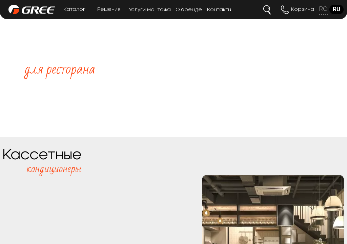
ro (323, 9)
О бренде (189, 9)
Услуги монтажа (150, 9)
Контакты (219, 9)
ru (336, 9)
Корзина (302, 9)
